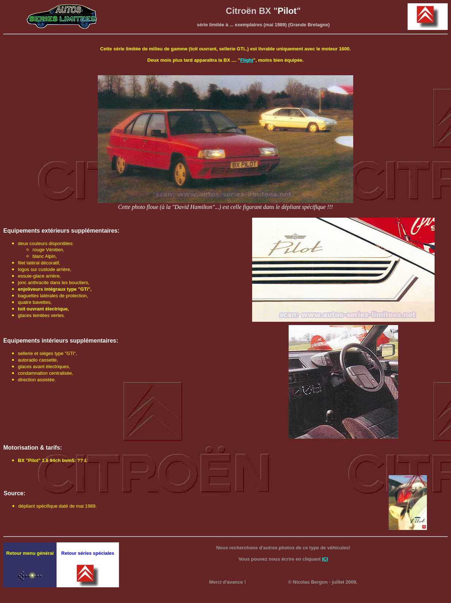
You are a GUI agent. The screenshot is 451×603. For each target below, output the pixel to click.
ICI (325, 559)
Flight (246, 60)
